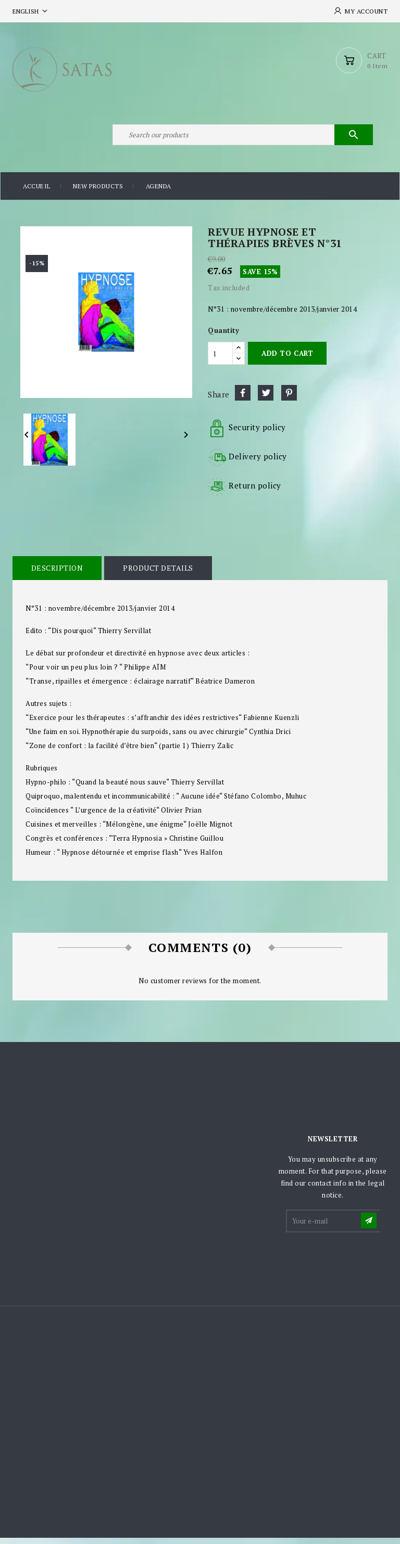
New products (98, 192)
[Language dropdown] (30, 11)
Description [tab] (57, 573)
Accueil (37, 192)
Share (243, 398)
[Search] (241, 139)
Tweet (265, 398)
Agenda (158, 192)
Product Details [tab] (157, 573)
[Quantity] (220, 359)
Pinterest (289, 398)
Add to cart (287, 359)
